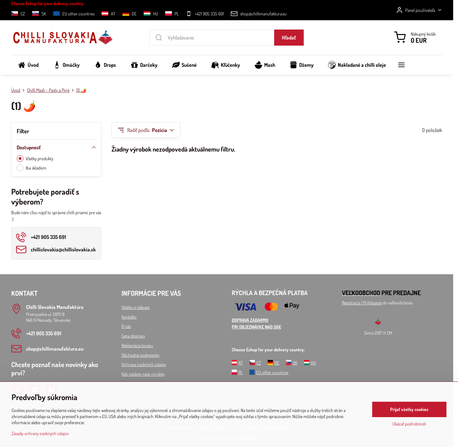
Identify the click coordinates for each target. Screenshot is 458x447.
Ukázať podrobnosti (409, 423)
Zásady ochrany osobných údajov (40, 433)
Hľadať (289, 37)
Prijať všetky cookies (409, 409)
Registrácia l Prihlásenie (362, 302)
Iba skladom (31, 167)
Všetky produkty (35, 158)
